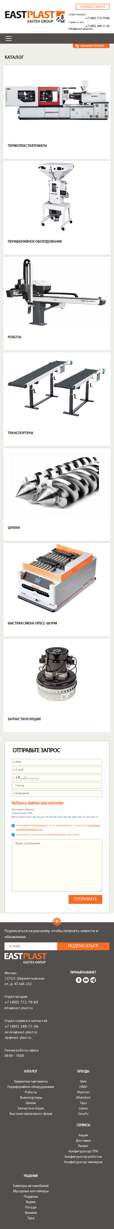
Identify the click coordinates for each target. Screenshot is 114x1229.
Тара (30, 1218)
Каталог (30, 1071)
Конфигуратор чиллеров (83, 1162)
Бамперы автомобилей (31, 1186)
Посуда (30, 1207)
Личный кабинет (83, 972)
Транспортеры (20, 433)
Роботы (14, 337)
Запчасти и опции (24, 719)
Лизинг (83, 1146)
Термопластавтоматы (27, 146)
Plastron (83, 1092)
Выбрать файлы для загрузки (37, 803)
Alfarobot (83, 1098)
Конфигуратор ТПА (83, 1151)
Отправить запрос (92, 7)
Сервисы (83, 1125)
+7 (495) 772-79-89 (97, 18)
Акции (83, 1135)
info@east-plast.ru (81, 29)
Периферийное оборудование (35, 242)
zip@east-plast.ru (17, 1038)
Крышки (31, 1213)
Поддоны (31, 1197)
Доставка (83, 1141)
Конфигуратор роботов (83, 1157)
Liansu (83, 1108)
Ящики (31, 1202)
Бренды (83, 1071)
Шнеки (14, 528)
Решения (31, 1176)
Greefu (83, 1114)
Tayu (83, 1103)
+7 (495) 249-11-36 (97, 26)
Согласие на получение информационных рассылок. (48, 834)
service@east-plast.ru (20, 1032)
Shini (83, 1081)
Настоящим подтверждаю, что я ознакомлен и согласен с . (58, 827)
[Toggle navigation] (8, 38)
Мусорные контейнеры (31, 1191)
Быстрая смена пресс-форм (32, 623)
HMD (83, 1087)
